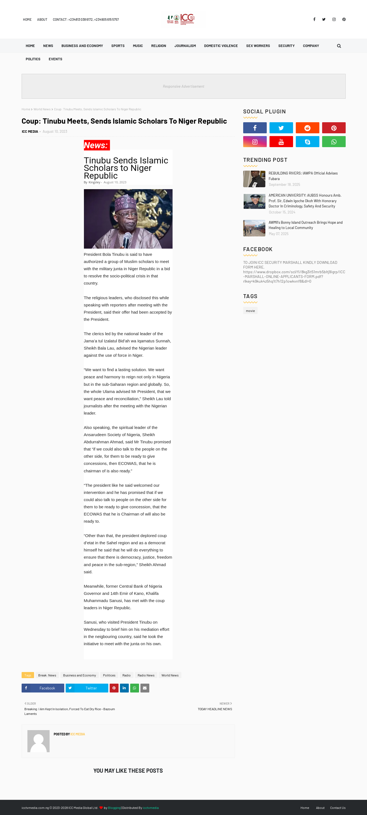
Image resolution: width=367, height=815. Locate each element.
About (42, 19)
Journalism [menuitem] (185, 45)
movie (250, 311)
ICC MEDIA (30, 131)
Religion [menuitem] (158, 45)
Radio (126, 675)
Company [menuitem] (311, 45)
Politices (109, 675)
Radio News (146, 675)
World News (42, 109)
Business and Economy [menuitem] (82, 45)
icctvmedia (151, 807)
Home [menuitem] (30, 45)
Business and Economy (79, 675)
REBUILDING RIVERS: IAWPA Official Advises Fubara (303, 176)
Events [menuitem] (55, 59)
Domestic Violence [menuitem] (221, 45)
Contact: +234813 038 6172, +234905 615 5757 (86, 19)
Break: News (47, 675)
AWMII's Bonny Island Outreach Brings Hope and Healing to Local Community (306, 225)
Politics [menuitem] (33, 59)
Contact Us (338, 807)
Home (27, 19)
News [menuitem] (48, 45)
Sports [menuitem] (118, 45)
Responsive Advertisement (183, 86)
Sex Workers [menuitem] (258, 45)
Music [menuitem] (138, 45)
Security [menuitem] (286, 45)
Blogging (114, 807)
